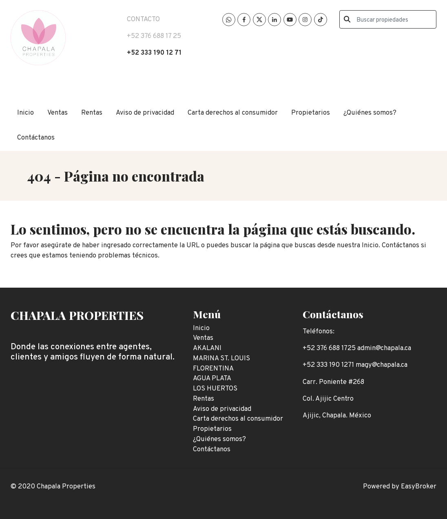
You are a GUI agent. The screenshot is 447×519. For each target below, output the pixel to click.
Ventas (57, 113)
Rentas (91, 113)
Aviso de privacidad (145, 113)
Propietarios (310, 113)
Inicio (25, 113)
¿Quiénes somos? (369, 113)
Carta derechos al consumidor (233, 113)
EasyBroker (418, 486)
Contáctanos (36, 137)
